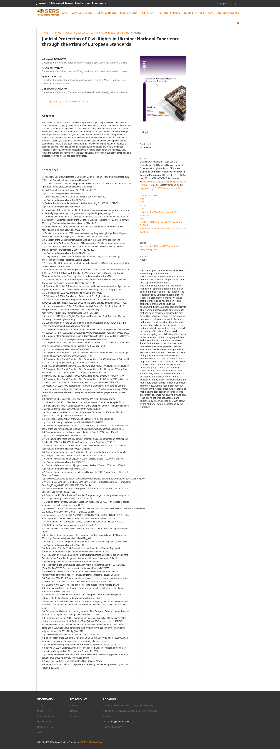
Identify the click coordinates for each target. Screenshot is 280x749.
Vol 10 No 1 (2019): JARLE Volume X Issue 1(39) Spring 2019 (97, 32)
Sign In (73, 705)
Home (45, 32)
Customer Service (45, 716)
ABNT (143, 199)
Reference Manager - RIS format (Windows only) (163, 228)
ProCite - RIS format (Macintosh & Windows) (161, 222)
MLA (142, 218)
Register (223, 3)
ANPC (40, 732)
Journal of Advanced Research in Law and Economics (71, 3)
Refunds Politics (45, 727)
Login (235, 3)
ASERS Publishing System (91, 742)
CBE (142, 208)
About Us (41, 705)
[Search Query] (207, 23)
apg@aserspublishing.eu (122, 721)
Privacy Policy (44, 711)
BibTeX (143, 205)
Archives (56, 32)
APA (142, 202)
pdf (146, 132)
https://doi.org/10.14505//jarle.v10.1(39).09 (68, 101)
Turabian (144, 232)
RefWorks (144, 225)
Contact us (75, 716)
